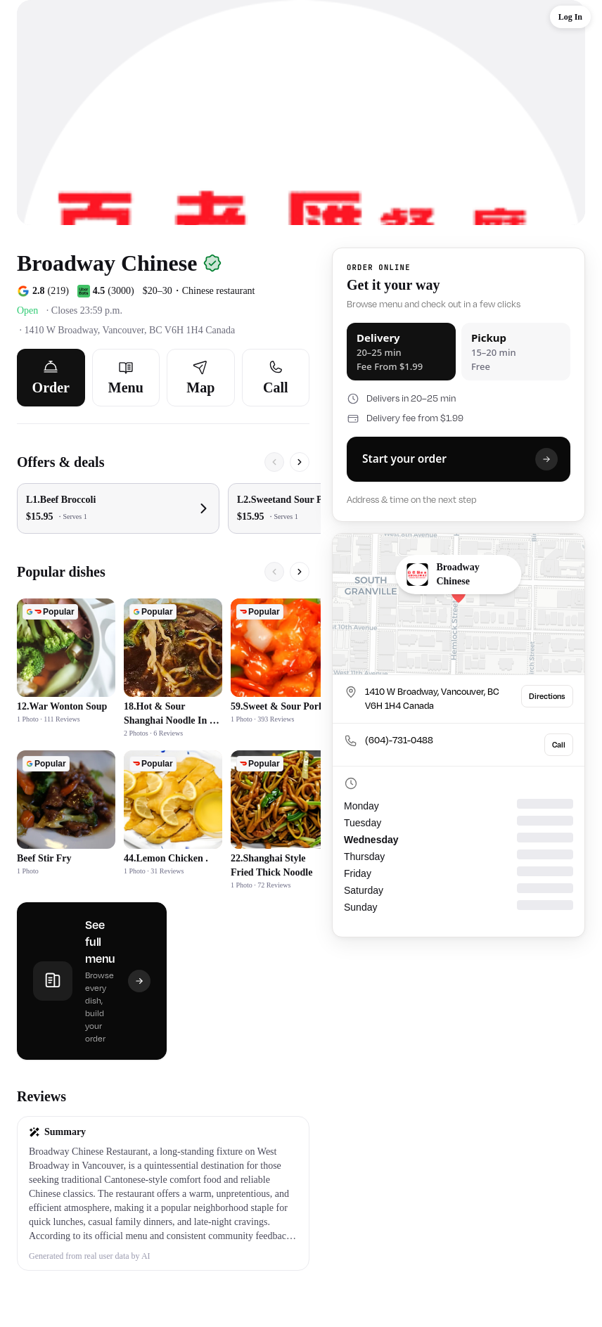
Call (558, 744)
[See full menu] (92, 981)
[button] (163, 1193)
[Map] (201, 377)
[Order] (51, 377)
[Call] (276, 377)
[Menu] (126, 377)
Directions (547, 696)
